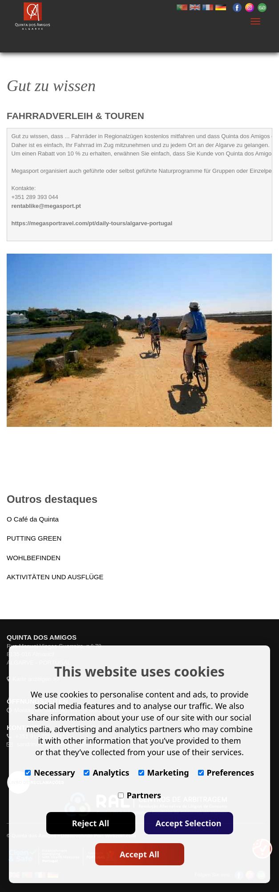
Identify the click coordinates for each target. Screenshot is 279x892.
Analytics (106, 772)
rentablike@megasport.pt (46, 206)
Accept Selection (189, 823)
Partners (139, 795)
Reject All (90, 823)
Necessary (50, 772)
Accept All (139, 854)
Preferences (226, 772)
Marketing (163, 772)
